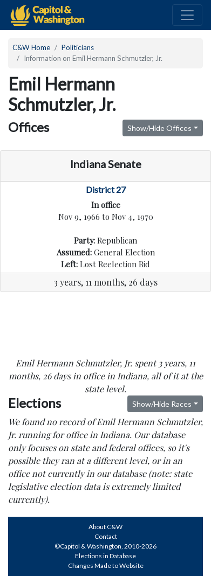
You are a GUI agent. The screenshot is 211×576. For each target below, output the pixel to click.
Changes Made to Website (106, 565)
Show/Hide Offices (159, 128)
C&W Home (31, 47)
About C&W (105, 527)
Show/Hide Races (162, 403)
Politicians (78, 47)
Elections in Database (105, 556)
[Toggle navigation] (187, 15)
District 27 (106, 189)
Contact (105, 536)
